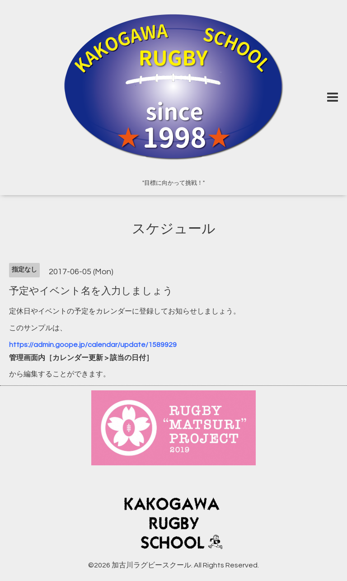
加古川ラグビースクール (151, 565)
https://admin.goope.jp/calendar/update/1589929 (93, 344)
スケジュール (174, 229)
